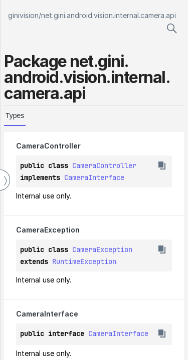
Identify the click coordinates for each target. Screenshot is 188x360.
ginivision (23, 15)
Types (15, 116)
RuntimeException (84, 261)
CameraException (102, 249)
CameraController (104, 165)
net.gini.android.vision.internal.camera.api (108, 15)
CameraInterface (94, 177)
